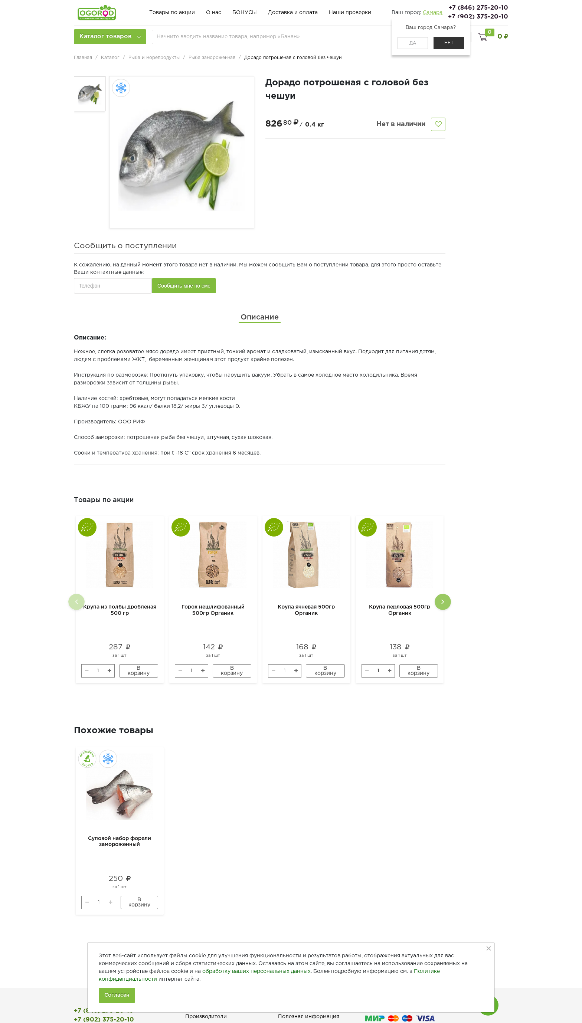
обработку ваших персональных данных (256, 971)
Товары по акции (172, 12)
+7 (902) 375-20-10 (478, 17)
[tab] (259, 317)
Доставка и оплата (293, 12)
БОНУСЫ (244, 12)
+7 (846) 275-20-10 (478, 8)
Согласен (117, 995)
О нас (213, 12)
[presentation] (76, 602)
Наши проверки (350, 12)
